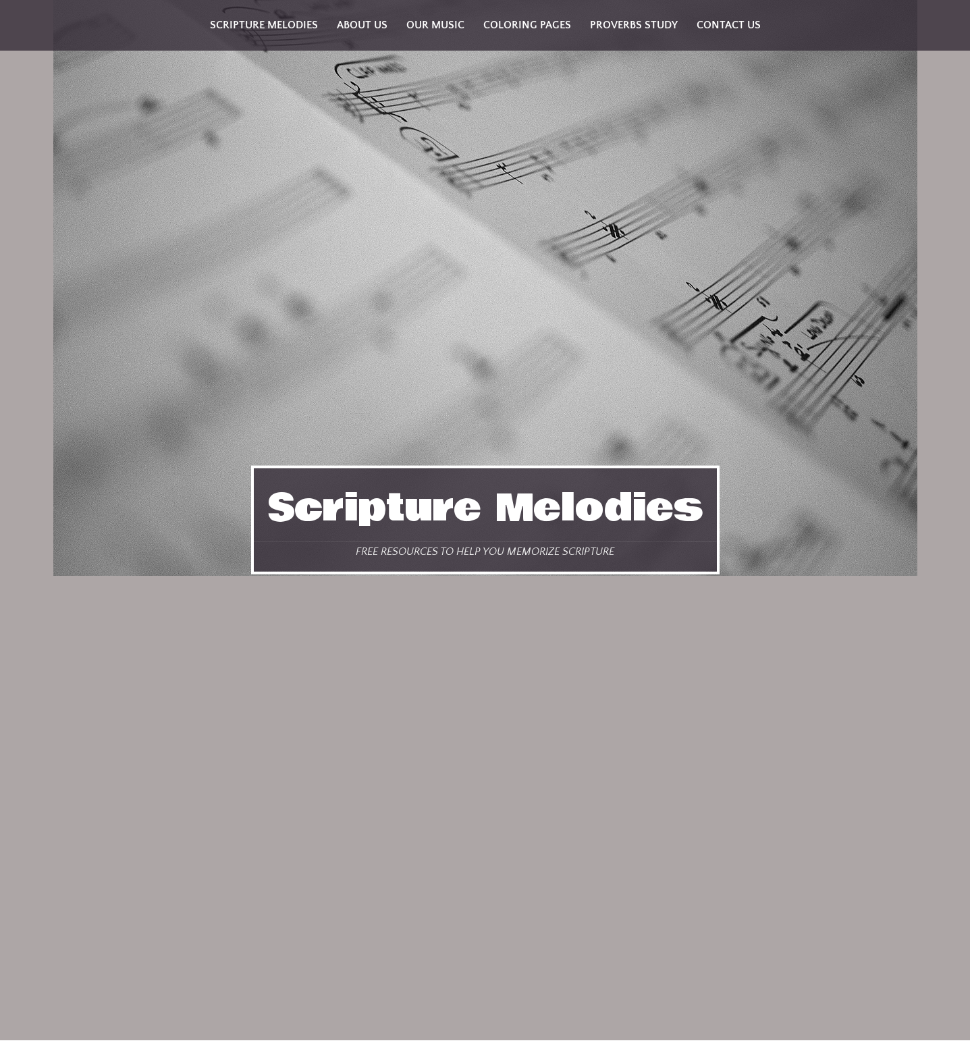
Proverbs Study (634, 25)
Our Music (435, 25)
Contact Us (729, 25)
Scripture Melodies (485, 508)
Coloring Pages (527, 25)
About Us (362, 25)
